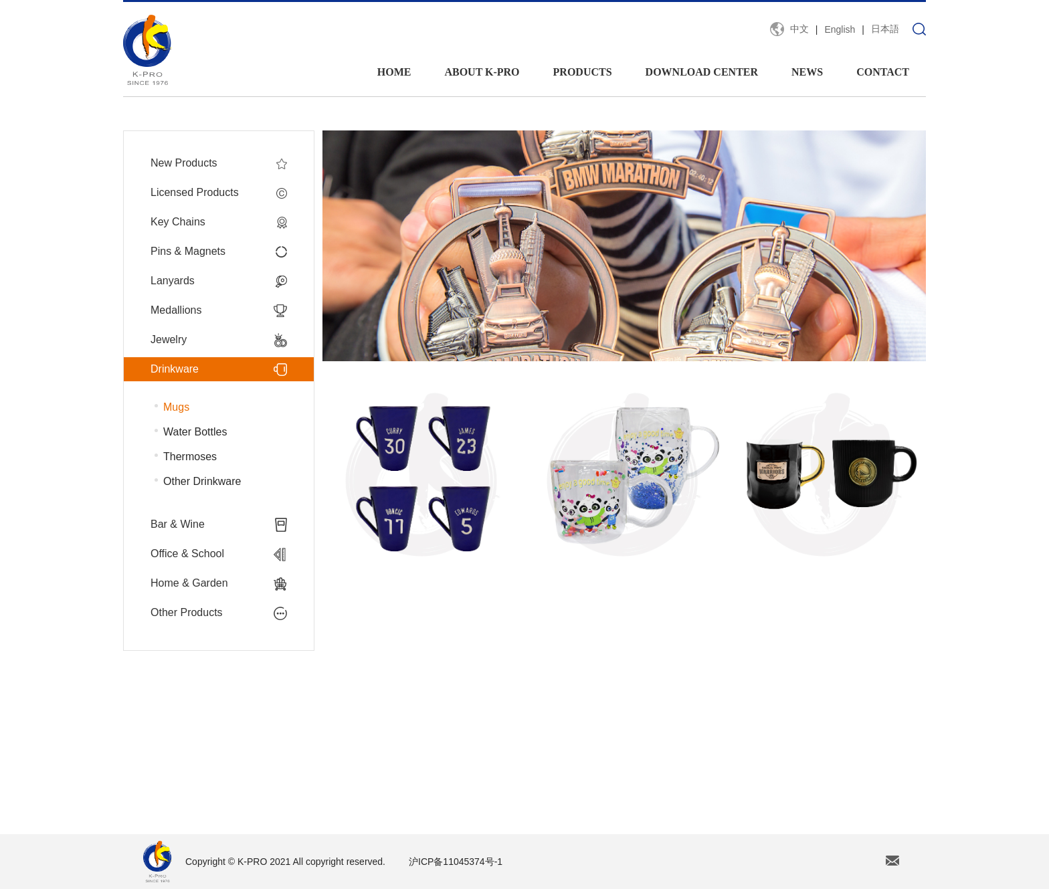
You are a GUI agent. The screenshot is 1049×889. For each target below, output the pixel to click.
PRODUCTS (582, 72)
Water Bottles (195, 431)
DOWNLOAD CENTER (702, 72)
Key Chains (219, 222)
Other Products (219, 613)
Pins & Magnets (219, 251)
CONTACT (882, 72)
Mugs (176, 407)
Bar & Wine (219, 524)
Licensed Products (219, 193)
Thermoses (190, 456)
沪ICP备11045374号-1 (455, 861)
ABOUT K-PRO (481, 72)
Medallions (219, 310)
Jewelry (219, 340)
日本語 (885, 28)
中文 (799, 28)
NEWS (807, 72)
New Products (219, 163)
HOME (394, 72)
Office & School (219, 554)
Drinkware (219, 369)
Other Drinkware (202, 481)
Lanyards (219, 281)
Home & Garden (219, 583)
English (839, 29)
